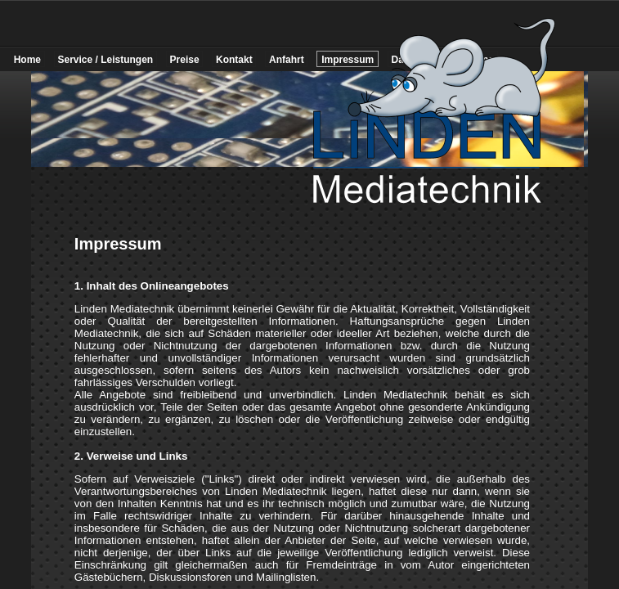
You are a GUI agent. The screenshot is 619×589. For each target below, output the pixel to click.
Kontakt (234, 59)
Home (27, 59)
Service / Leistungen (105, 59)
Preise (185, 59)
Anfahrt (286, 59)
